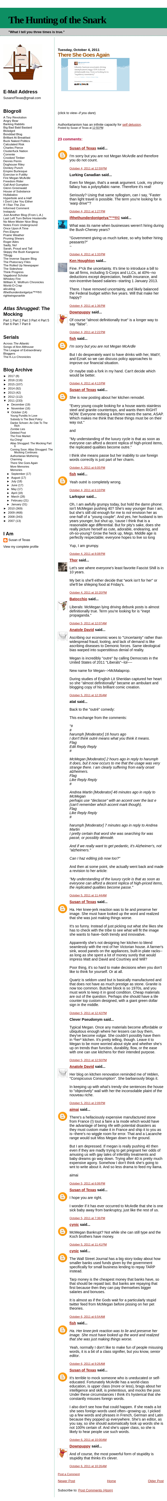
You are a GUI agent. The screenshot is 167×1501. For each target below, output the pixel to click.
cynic (74, 1224)
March (15, 496)
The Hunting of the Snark (57, 19)
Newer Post (66, 1481)
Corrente (9, 154)
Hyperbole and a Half (17, 198)
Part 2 (17, 320)
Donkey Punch (13, 167)
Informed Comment (16, 208)
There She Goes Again (24, 463)
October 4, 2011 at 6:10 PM (87, 490)
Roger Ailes (11, 241)
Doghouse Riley (14, 164)
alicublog (9, 288)
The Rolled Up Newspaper (21, 265)
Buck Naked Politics (16, 140)
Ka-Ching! (16, 439)
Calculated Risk (13, 144)
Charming (16, 459)
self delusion (131, 124)
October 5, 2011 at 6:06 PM (87, 1183)
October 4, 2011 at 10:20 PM (88, 592)
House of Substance (17, 191)
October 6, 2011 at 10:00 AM (88, 1439)
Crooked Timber (14, 157)
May (14, 489)
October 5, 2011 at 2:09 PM (87, 1103)
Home (111, 1481)
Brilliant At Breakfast (16, 137)
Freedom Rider (13, 181)
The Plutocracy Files (17, 262)
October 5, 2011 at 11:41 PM (88, 1244)
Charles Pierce (13, 147)
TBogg (7, 255)
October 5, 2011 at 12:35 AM (88, 695)
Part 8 (26, 324)
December (18, 404)
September (18, 473)
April (14, 492)
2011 (12, 400)
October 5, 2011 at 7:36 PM (87, 1218)
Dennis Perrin (12, 161)
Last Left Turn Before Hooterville (25, 218)
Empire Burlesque (15, 171)
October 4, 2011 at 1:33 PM (87, 254)
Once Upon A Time (16, 228)
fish (72, 338)
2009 (12, 512)
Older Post (156, 1481)
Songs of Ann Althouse (18, 346)
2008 (12, 516)
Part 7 (17, 324)
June (14, 485)
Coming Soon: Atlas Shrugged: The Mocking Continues (31, 451)
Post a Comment (69, 1474)
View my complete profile (21, 547)
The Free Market (20, 436)
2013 (12, 392)
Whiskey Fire (12, 278)
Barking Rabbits (14, 124)
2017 (12, 376)
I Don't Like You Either (18, 201)
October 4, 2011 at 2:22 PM (87, 332)
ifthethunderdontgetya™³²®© (94, 218)
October (16, 412)
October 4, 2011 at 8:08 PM (87, 553)
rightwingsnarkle (14, 295)
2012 (12, 396)
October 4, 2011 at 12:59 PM (88, 168)
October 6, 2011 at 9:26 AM (87, 1363)
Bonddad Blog (12, 134)
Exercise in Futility (15, 174)
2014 (12, 388)
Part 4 (35, 320)
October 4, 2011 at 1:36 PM (87, 305)
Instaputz (9, 211)
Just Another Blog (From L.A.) (23, 214)
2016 (12, 380)
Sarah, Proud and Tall (17, 248)
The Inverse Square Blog (20, 258)
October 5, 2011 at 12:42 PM (88, 1013)
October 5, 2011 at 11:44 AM (88, 895)
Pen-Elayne (11, 231)
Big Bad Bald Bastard (17, 127)
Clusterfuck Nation (15, 151)
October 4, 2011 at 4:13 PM (87, 383)
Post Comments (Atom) (95, 1490)
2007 (12, 520)
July (14, 481)
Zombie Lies (17, 429)
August (16, 477)
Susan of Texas (82, 148)
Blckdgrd (9, 130)
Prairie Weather (13, 235)
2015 (12, 384)
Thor (73, 560)
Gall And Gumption (16, 184)
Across (16, 343)
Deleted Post (18, 432)
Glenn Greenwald (15, 188)
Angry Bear (10, 120)
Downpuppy (80, 312)
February (17, 500)
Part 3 (26, 320)
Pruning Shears (13, 238)
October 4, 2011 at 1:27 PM (87, 211)
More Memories (19, 466)
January (16, 504)
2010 (12, 508)
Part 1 (7, 320)
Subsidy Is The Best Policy (26, 419)
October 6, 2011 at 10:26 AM (88, 1466)
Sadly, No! (10, 245)
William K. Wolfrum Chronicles (23, 282)
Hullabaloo (10, 194)
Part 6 (7, 324)
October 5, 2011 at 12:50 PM (88, 1060)
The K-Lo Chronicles (17, 356)
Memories (16, 470)
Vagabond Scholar (15, 275)
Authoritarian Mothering (24, 456)
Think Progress (13, 272)
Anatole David (81, 630)
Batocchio (78, 599)
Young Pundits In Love (23, 415)
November (18, 408)
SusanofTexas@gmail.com (22, 98)
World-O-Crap (12, 285)
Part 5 (45, 320)
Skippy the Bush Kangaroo (21, 251)
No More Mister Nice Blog (20, 221)
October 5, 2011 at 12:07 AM (88, 623)
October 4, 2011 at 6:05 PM (87, 467)
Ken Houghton (82, 261)
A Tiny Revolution (15, 117)
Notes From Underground (20, 225)
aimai (74, 1109)
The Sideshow (13, 268)
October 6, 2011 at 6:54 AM (87, 1316)
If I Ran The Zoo (14, 204)
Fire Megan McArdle (17, 177)
